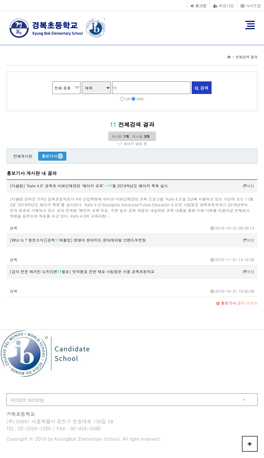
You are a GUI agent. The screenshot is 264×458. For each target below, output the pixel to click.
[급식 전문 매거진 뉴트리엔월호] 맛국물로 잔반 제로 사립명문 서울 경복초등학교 (82, 271)
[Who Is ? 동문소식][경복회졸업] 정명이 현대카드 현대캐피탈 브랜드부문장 (78, 240)
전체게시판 (22, 156)
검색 (201, 88)
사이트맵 (251, 5)
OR (127, 98)
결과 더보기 (236, 303)
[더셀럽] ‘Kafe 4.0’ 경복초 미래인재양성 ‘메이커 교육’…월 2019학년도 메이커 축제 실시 (89, 185)
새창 (248, 185)
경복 (13, 228)
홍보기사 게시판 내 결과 (32, 173)
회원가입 (223, 5)
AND (140, 98)
